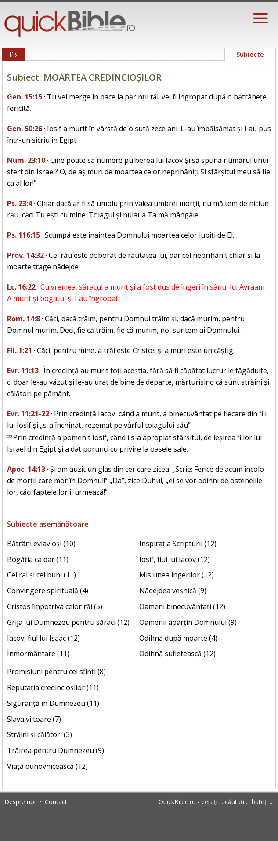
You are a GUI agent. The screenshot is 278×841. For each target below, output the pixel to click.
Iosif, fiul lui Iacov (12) (174, 559)
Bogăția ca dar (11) (38, 559)
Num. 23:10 (26, 160)
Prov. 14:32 (25, 255)
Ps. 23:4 (19, 203)
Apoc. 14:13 (26, 469)
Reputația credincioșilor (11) (53, 687)
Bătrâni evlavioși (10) (41, 543)
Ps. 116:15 (23, 235)
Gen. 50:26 (24, 128)
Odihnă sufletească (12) (177, 653)
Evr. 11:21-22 (28, 414)
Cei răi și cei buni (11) (41, 575)
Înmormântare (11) (38, 653)
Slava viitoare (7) (34, 719)
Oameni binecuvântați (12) (182, 606)
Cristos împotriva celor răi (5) (54, 606)
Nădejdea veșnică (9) (172, 590)
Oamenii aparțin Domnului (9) (188, 622)
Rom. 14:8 (23, 318)
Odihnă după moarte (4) (178, 638)
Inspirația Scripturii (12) (178, 543)
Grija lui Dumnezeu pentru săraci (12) (68, 622)
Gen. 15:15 (24, 97)
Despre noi (20, 801)
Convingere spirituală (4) (47, 590)
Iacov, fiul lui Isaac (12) (43, 638)
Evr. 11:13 (23, 370)
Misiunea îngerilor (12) (176, 575)
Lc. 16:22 (21, 287)
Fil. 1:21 (19, 350)
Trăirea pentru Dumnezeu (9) (55, 750)
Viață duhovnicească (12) (47, 766)
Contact (56, 801)
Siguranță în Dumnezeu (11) (53, 703)
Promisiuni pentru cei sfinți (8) (56, 671)
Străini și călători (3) (39, 734)
